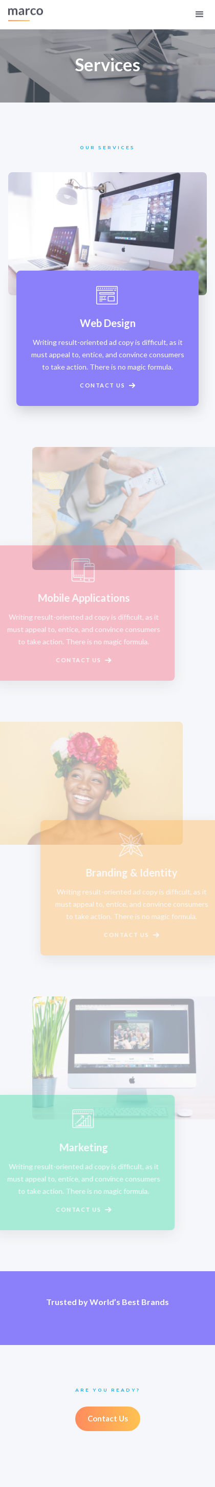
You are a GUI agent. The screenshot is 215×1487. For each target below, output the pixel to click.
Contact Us (108, 1418)
